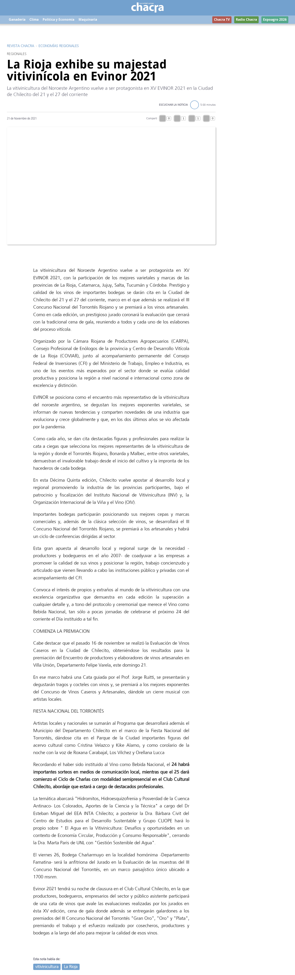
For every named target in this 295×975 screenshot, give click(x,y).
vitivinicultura (46, 967)
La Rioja (71, 967)
